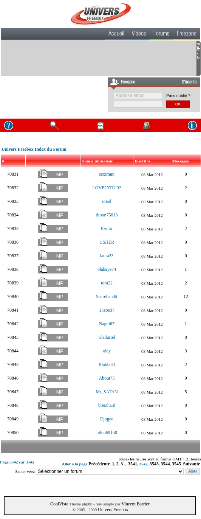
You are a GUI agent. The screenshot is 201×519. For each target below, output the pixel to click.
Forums (161, 34)
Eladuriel (107, 337)
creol (106, 201)
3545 (176, 463)
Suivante (191, 463)
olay (107, 351)
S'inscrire (189, 82)
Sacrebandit (107, 296)
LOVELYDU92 (107, 187)
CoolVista (59, 504)
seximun (106, 174)
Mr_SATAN (107, 391)
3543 (154, 463)
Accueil (116, 34)
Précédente (99, 463)
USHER (106, 242)
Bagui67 (106, 323)
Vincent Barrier (135, 504)
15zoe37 (106, 310)
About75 (107, 378)
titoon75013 (107, 215)
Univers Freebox (113, 509)
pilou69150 (106, 432)
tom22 (107, 283)
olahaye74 (106, 269)
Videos (139, 34)
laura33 (107, 255)
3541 (132, 463)
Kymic (106, 228)
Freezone (186, 34)
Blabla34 (107, 364)
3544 (165, 463)
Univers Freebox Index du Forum (34, 149)
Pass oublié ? (178, 95)
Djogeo (106, 419)
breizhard (106, 405)
